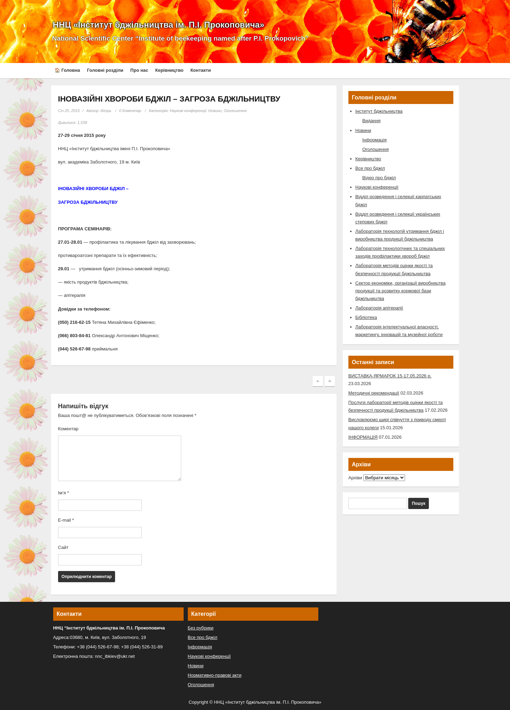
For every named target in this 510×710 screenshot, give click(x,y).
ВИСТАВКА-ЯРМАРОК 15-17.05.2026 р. (390, 375)
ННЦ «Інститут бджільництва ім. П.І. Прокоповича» (158, 24)
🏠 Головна (67, 70)
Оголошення (235, 111)
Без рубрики (201, 628)
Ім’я (63, 492)
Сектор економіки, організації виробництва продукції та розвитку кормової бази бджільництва (400, 290)
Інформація (374, 139)
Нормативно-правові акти (215, 675)
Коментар (68, 428)
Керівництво (169, 70)
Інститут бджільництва (379, 111)
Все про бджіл (370, 168)
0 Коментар (130, 111)
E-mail (66, 520)
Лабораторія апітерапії (379, 308)
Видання (371, 120)
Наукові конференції (188, 111)
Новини (214, 111)
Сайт (63, 547)
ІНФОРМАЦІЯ (363, 437)
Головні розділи (105, 70)
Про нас (139, 70)
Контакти (200, 70)
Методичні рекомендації (373, 393)
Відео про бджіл (379, 177)
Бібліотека (366, 317)
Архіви (355, 477)
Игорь (105, 111)
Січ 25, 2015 (69, 111)
